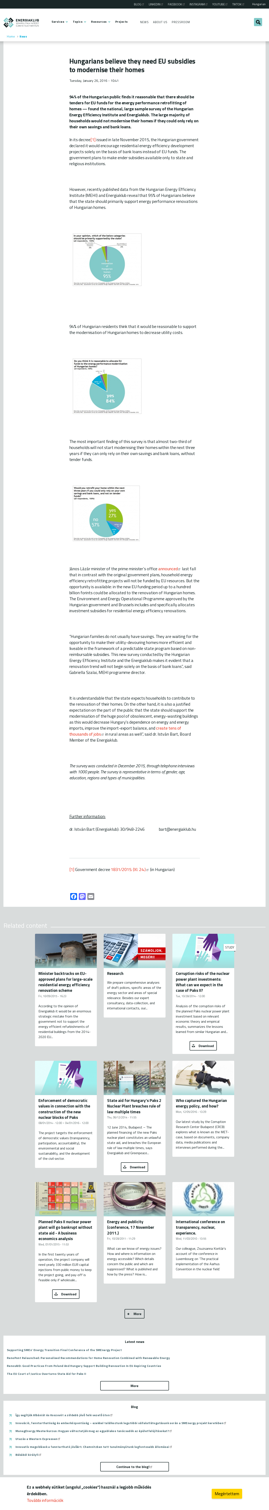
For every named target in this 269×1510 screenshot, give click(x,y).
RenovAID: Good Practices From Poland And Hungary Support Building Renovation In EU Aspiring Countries (84, 1365)
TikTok (238, 4)
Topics (77, 21)
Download (206, 1045)
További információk (45, 1501)
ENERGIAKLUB (21, 23)
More (137, 1313)
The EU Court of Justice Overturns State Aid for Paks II (46, 1373)
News (144, 22)
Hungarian (259, 4)
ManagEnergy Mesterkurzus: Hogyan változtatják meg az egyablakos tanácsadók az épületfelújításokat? (93, 1431)
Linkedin (156, 4)
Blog (139, 4)
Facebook (176, 4)
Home (11, 36)
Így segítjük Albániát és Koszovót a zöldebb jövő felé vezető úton (64, 1415)
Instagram (199, 4)
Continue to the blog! (134, 1466)
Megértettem (227, 1494)
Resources (99, 21)
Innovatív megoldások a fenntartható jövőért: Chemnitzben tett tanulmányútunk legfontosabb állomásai (94, 1447)
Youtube (220, 4)
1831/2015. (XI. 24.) (130, 869)
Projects (121, 21)
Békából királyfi (28, 1455)
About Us (160, 22)
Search (258, 22)
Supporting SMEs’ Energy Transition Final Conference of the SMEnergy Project (64, 1350)
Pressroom (181, 22)
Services (58, 21)
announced (169, 568)
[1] (93, 139)
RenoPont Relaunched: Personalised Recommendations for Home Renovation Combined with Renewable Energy (88, 1358)
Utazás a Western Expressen (38, 1439)
